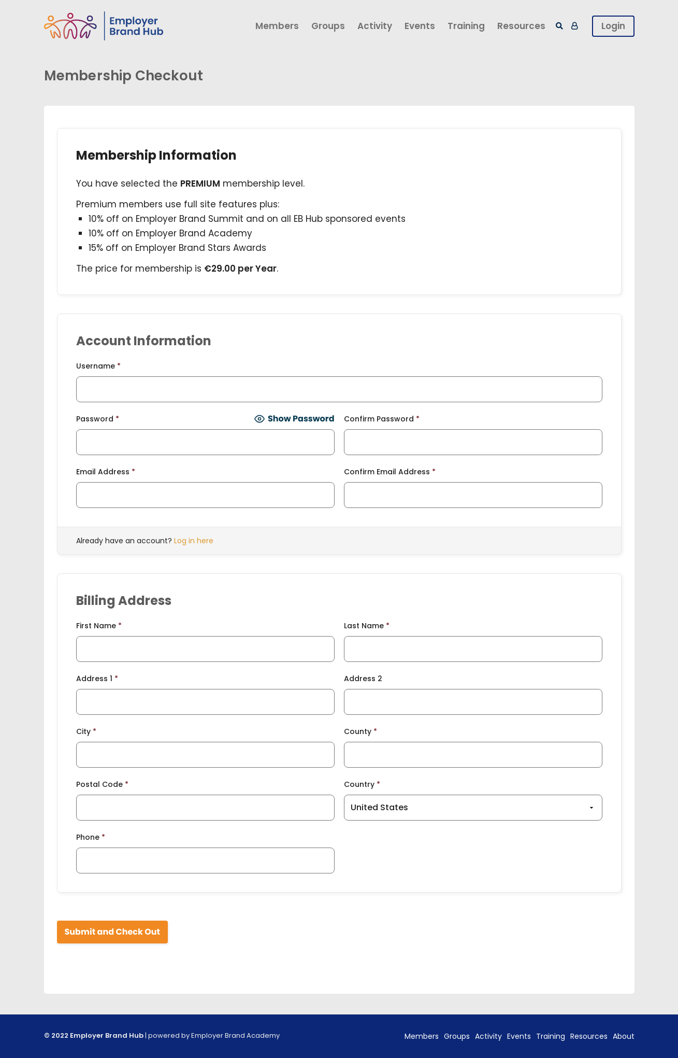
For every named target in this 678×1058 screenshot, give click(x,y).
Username (98, 366)
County (360, 731)
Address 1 (97, 678)
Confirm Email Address (390, 472)
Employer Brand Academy (235, 1035)
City (86, 731)
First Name (99, 625)
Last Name (367, 625)
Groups (328, 26)
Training (466, 26)
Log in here (193, 540)
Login (613, 26)
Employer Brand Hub (106, 1035)
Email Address (105, 472)
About (623, 1036)
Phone (90, 837)
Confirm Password (382, 419)
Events (420, 26)
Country (362, 784)
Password (97, 419)
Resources (521, 26)
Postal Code (102, 784)
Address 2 (363, 678)
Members (277, 26)
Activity (374, 26)
